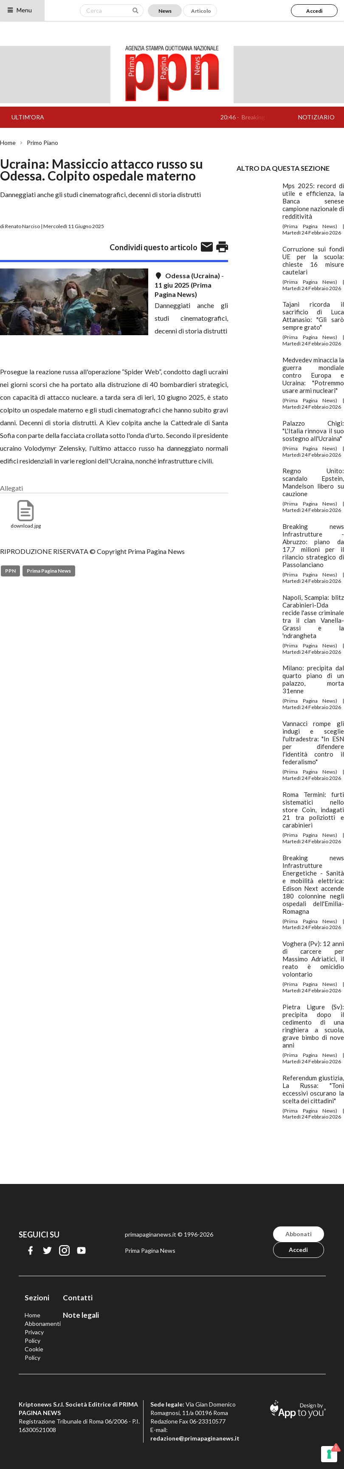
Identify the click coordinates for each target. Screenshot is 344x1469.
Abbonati (298, 1233)
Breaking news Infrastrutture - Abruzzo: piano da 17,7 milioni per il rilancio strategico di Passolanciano (313, 545)
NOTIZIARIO (316, 117)
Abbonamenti (43, 1323)
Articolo (201, 11)
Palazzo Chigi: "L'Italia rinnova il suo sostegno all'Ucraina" (313, 430)
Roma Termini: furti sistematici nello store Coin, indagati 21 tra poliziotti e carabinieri (313, 810)
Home (8, 143)
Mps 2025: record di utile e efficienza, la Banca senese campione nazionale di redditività (313, 201)
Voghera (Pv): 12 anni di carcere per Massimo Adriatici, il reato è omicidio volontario (313, 959)
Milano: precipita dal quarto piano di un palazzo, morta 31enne (313, 679)
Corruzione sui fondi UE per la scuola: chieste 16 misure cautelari (313, 260)
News (165, 11)
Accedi (314, 11)
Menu (19, 10)
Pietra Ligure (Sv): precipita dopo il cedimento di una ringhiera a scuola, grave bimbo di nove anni (313, 1026)
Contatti (78, 1297)
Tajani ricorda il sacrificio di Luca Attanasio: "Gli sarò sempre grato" (313, 315)
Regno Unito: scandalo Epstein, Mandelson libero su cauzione (313, 482)
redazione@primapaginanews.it (195, 1438)
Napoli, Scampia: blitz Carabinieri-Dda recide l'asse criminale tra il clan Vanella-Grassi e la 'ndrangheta (313, 616)
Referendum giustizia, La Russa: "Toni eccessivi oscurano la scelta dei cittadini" (313, 1089)
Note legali (81, 1315)
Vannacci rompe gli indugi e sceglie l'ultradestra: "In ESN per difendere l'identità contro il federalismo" (313, 743)
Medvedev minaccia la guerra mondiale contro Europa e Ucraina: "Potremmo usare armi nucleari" (313, 375)
